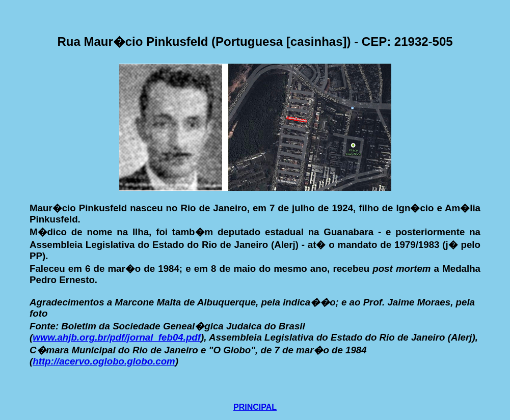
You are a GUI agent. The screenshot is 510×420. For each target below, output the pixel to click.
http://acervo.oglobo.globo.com (104, 361)
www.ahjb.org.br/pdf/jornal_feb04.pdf (117, 337)
